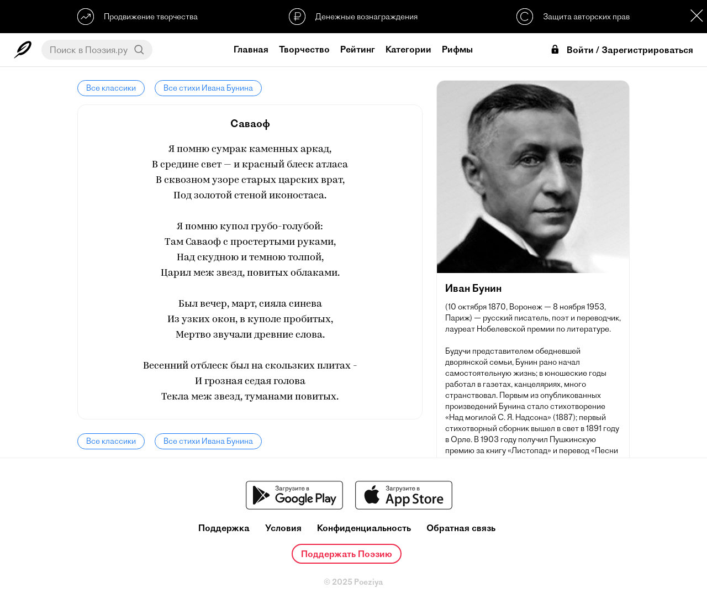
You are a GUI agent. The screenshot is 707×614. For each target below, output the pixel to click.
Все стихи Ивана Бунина (208, 88)
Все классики (111, 88)
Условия (283, 528)
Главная (251, 49)
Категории (408, 49)
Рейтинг (357, 49)
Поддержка (224, 528)
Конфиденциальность (364, 528)
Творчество (304, 49)
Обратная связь (460, 528)
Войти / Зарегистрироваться (621, 50)
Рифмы (457, 49)
